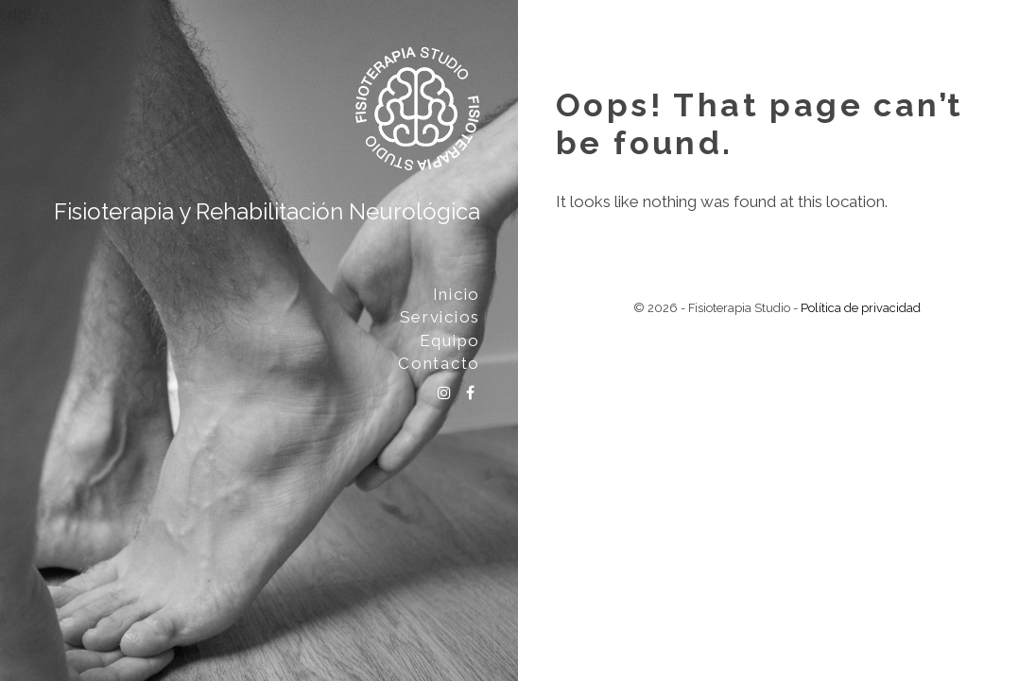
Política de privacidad (861, 308)
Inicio (456, 294)
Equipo (450, 340)
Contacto (439, 363)
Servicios (440, 316)
